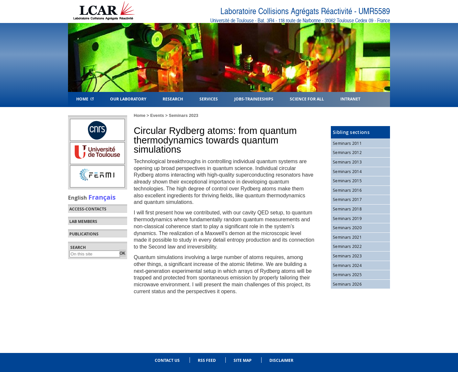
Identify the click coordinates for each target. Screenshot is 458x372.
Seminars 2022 (347, 246)
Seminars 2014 (347, 171)
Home (85, 98)
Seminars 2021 (347, 237)
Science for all (307, 98)
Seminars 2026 (347, 284)
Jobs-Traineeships (253, 98)
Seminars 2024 (347, 265)
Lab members (83, 222)
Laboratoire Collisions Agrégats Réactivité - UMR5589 (305, 11)
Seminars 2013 (347, 161)
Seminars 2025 (347, 274)
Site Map (243, 360)
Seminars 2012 (347, 152)
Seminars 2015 (347, 180)
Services (208, 98)
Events (157, 115)
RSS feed (207, 360)
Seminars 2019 (347, 218)
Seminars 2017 (347, 199)
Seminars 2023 (183, 115)
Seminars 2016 (347, 190)
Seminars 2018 (347, 208)
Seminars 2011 (347, 143)
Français (102, 197)
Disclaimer (281, 360)
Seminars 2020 (347, 227)
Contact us (167, 360)
